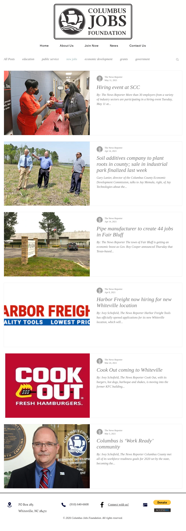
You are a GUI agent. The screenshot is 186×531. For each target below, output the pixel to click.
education (28, 59)
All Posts (9, 59)
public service (50, 59)
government (142, 59)
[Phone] (63, 504)
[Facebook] (102, 504)
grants (124, 59)
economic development (98, 59)
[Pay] (145, 504)
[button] (177, 60)
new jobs (71, 59)
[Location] (9, 504)
